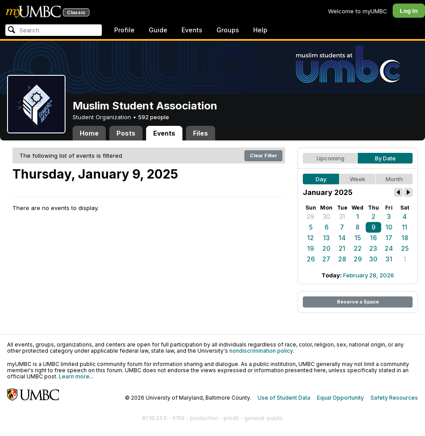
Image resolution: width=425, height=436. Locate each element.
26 (311, 259)
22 (358, 248)
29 (310, 216)
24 (389, 248)
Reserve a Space (358, 302)
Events (192, 30)
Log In (409, 10)
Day (321, 179)
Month (394, 179)
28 (342, 259)
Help (260, 30)
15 (358, 237)
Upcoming (330, 158)
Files (200, 133)
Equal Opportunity (340, 397)
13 (326, 237)
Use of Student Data (284, 397)
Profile (124, 30)
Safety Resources (394, 397)
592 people (153, 117)
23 (373, 248)
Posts (125, 133)
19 (310, 248)
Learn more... (76, 376)
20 (326, 248)
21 (342, 248)
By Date (385, 158)
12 (310, 237)
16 (373, 237)
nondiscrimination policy (261, 350)
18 (405, 237)
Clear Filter (263, 155)
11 (404, 227)
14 (342, 237)
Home (89, 133)
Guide (158, 30)
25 (405, 248)
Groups (227, 30)
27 (326, 259)
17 (389, 237)
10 (389, 227)
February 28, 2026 (368, 275)
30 (326, 216)
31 (342, 216)
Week (357, 179)
